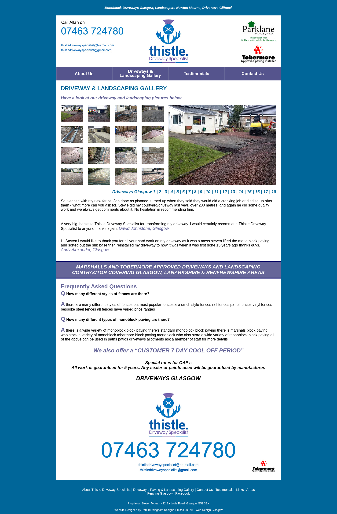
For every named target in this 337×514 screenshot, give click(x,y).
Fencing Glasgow (159, 493)
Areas (250, 490)
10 (208, 191)
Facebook (182, 493)
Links (240, 490)
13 (233, 191)
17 (265, 191)
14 (241, 191)
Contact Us (205, 490)
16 (257, 191)
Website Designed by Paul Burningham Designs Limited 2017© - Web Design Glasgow (168, 510)
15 (249, 191)
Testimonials (225, 490)
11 (216, 191)
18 (273, 191)
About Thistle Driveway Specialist (106, 490)
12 (224, 191)
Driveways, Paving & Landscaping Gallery (163, 490)
